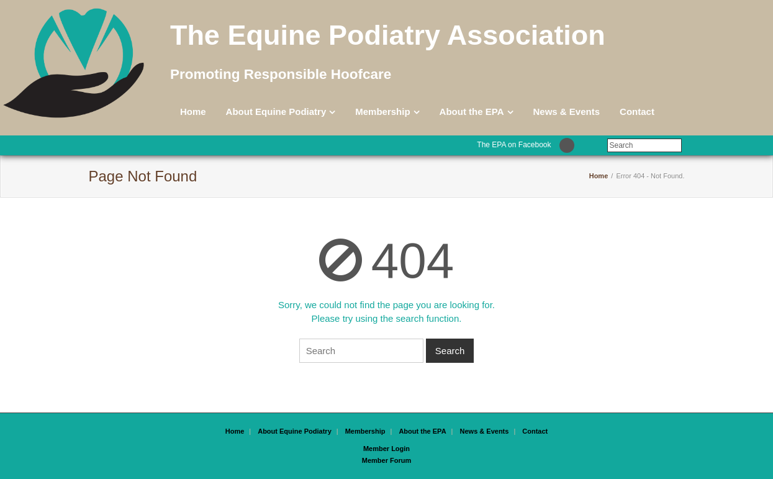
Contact (637, 111)
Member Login (386, 448)
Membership (382, 111)
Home (193, 111)
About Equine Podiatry (276, 111)
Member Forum (386, 460)
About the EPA (472, 111)
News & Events (566, 111)
